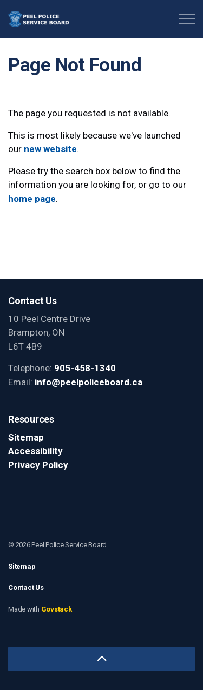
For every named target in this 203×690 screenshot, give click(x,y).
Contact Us (26, 587)
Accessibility (35, 450)
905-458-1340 (85, 368)
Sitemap (26, 437)
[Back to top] (101, 659)
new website (50, 148)
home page (32, 198)
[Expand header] (187, 19)
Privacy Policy (38, 464)
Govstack (56, 609)
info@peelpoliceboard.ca (88, 382)
